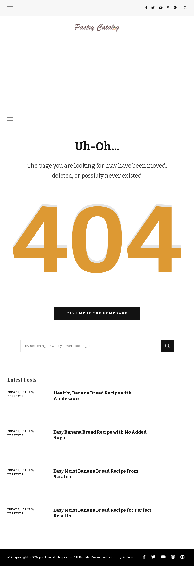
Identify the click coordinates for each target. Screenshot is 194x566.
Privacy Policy (120, 557)
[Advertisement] (97, 69)
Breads (13, 392)
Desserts (15, 396)
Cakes (27, 392)
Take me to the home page (97, 313)
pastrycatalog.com (55, 557)
